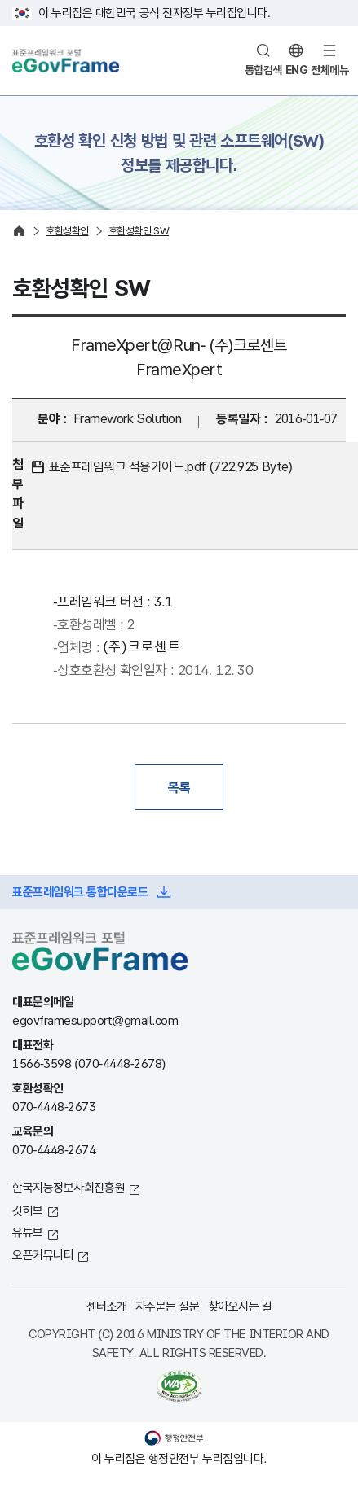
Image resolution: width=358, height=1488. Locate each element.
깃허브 (27, 1210)
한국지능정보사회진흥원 (68, 1187)
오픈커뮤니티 (42, 1255)
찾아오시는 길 (240, 1306)
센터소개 (106, 1306)
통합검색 (263, 70)
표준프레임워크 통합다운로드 (80, 892)
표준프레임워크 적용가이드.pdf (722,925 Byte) (171, 467)
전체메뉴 (329, 70)
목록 (179, 787)
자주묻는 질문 (167, 1306)
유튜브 (27, 1232)
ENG (296, 70)
